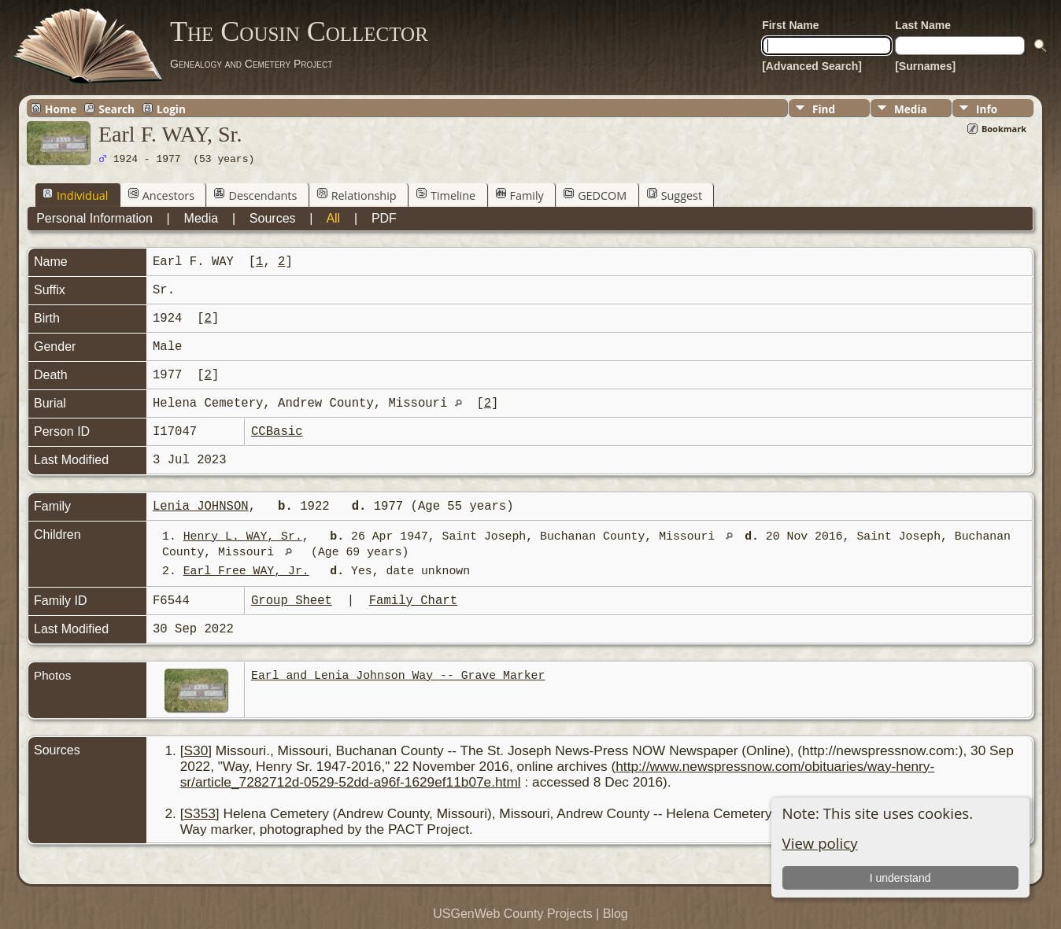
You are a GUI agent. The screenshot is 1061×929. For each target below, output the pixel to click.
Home (60, 108)
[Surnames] (925, 66)
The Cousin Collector (299, 31)
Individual (75, 195)
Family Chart (413, 601)
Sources (273, 218)
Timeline (445, 195)
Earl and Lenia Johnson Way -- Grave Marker (398, 676)
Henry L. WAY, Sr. (242, 536)
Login (171, 108)
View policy (820, 843)
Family (520, 195)
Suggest (674, 195)
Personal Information (94, 218)
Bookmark (1004, 129)
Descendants (255, 195)
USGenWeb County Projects (512, 913)
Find (823, 108)
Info (986, 108)
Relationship (357, 195)
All (333, 218)
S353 (200, 813)
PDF (384, 218)
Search (116, 108)
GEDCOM (595, 195)
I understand (900, 878)
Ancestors (161, 195)
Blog (615, 913)
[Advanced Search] (812, 66)
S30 (196, 750)
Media (910, 108)
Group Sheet (291, 601)
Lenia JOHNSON (201, 506)
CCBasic (277, 432)
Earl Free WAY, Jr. (246, 571)
